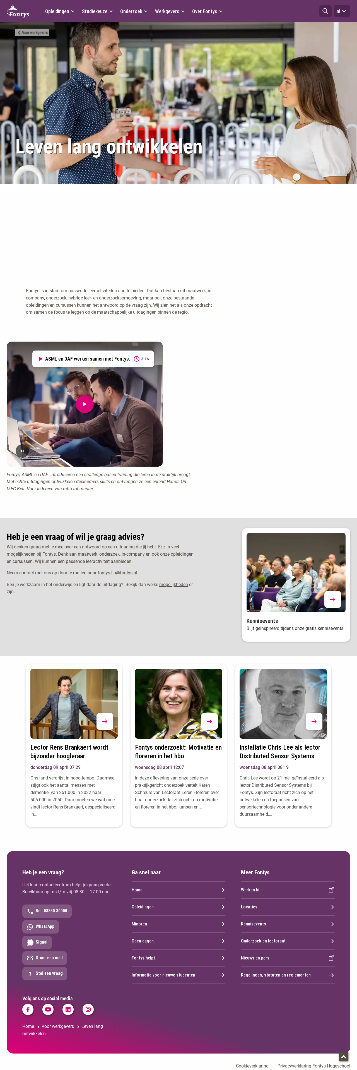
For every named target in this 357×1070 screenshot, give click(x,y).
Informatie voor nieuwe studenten (178, 975)
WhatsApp (40, 926)
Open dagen (178, 941)
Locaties (288, 907)
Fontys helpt (178, 958)
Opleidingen (178, 907)
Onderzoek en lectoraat (288, 941)
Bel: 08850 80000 (47, 911)
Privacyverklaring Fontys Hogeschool (314, 1066)
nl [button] (342, 11)
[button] (325, 11)
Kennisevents (288, 924)
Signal (37, 942)
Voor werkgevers (35, 32)
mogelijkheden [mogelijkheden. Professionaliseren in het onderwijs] (173, 584)
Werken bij (288, 890)
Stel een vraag (45, 973)
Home (178, 890)
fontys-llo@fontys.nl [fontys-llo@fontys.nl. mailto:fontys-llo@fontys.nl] (117, 572)
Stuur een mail (45, 958)
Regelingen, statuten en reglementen (288, 975)
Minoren (178, 924)
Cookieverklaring (252, 1066)
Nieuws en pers (288, 958)
